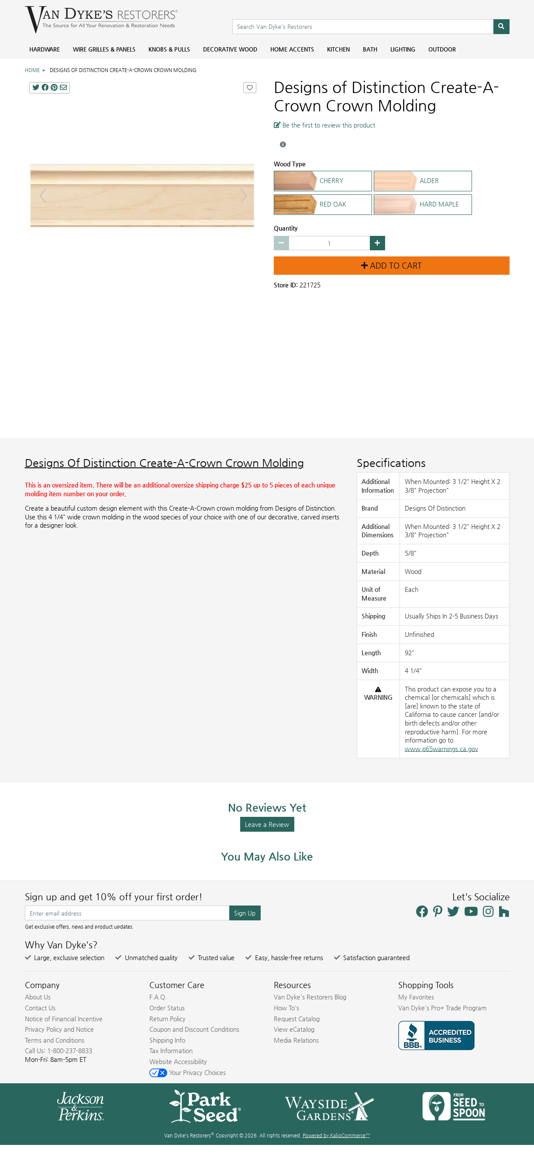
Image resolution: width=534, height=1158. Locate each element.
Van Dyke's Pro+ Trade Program (442, 1007)
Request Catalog (297, 1018)
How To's (286, 1007)
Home (32, 70)
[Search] (501, 26)
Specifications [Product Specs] (391, 462)
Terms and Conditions (54, 1040)
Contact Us (40, 1007)
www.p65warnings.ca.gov (441, 748)
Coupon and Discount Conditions (194, 1029)
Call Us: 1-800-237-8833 (58, 1050)
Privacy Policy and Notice (59, 1029)
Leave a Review (267, 824)
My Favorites (416, 996)
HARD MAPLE (423, 204)
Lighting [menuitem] (402, 49)
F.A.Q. (158, 996)
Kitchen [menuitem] (338, 49)
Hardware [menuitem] (44, 49)
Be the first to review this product (324, 124)
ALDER (423, 181)
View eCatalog (294, 1029)
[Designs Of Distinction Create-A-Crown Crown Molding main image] (143, 196)
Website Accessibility (178, 1061)
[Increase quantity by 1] (377, 243)
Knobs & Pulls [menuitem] (169, 49)
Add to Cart (391, 265)
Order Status (167, 1007)
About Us (38, 996)
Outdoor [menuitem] (442, 49)
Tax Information (171, 1050)
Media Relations (296, 1040)
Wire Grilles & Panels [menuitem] (104, 49)
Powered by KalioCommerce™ (336, 1135)
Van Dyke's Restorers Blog (310, 996)
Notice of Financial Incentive (64, 1018)
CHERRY (323, 181)
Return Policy (167, 1018)
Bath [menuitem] (370, 49)
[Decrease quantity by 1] (281, 243)
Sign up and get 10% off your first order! (114, 897)
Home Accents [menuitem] (292, 49)
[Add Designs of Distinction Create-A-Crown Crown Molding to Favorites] (249, 87)
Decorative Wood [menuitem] (230, 49)
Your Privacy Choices (187, 1072)
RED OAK (323, 204)
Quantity (286, 228)
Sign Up (244, 912)
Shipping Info (167, 1040)
